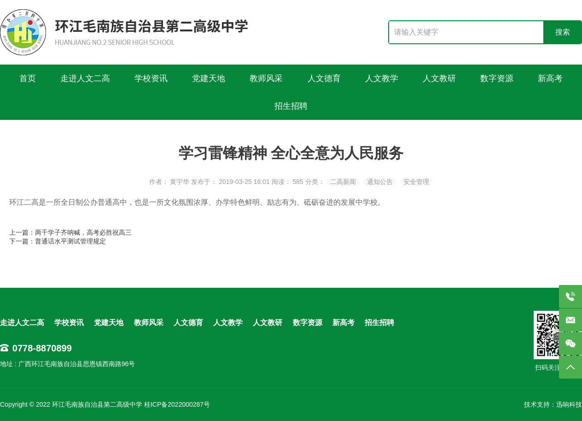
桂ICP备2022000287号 (177, 404)
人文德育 (188, 322)
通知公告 (380, 181)
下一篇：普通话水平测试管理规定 (57, 241)
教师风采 (148, 322)
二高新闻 (343, 181)
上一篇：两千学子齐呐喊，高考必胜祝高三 (70, 232)
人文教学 (228, 322)
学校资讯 (69, 322)
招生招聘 (379, 322)
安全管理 (416, 181)
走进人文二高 (22, 322)
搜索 (562, 32)
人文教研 (267, 322)
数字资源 (307, 322)
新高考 (343, 322)
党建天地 (108, 322)
